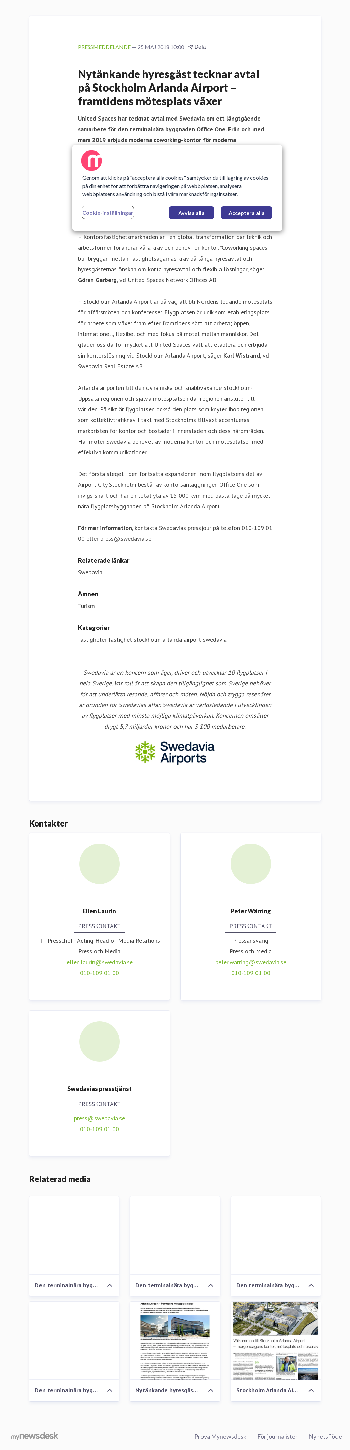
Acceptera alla (246, 213)
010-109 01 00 (99, 973)
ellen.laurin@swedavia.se (99, 962)
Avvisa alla (191, 213)
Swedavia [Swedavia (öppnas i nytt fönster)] (90, 572)
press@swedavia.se (99, 1118)
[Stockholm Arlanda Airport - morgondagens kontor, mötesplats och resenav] (276, 1341)
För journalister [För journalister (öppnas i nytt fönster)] (277, 1436)
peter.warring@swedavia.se (250, 962)
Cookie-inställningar (107, 212)
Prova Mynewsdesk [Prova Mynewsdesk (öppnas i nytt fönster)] (220, 1436)
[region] (177, 188)
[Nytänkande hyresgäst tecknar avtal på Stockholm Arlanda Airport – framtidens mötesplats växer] (175, 1341)
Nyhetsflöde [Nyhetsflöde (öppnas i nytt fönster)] (325, 1436)
